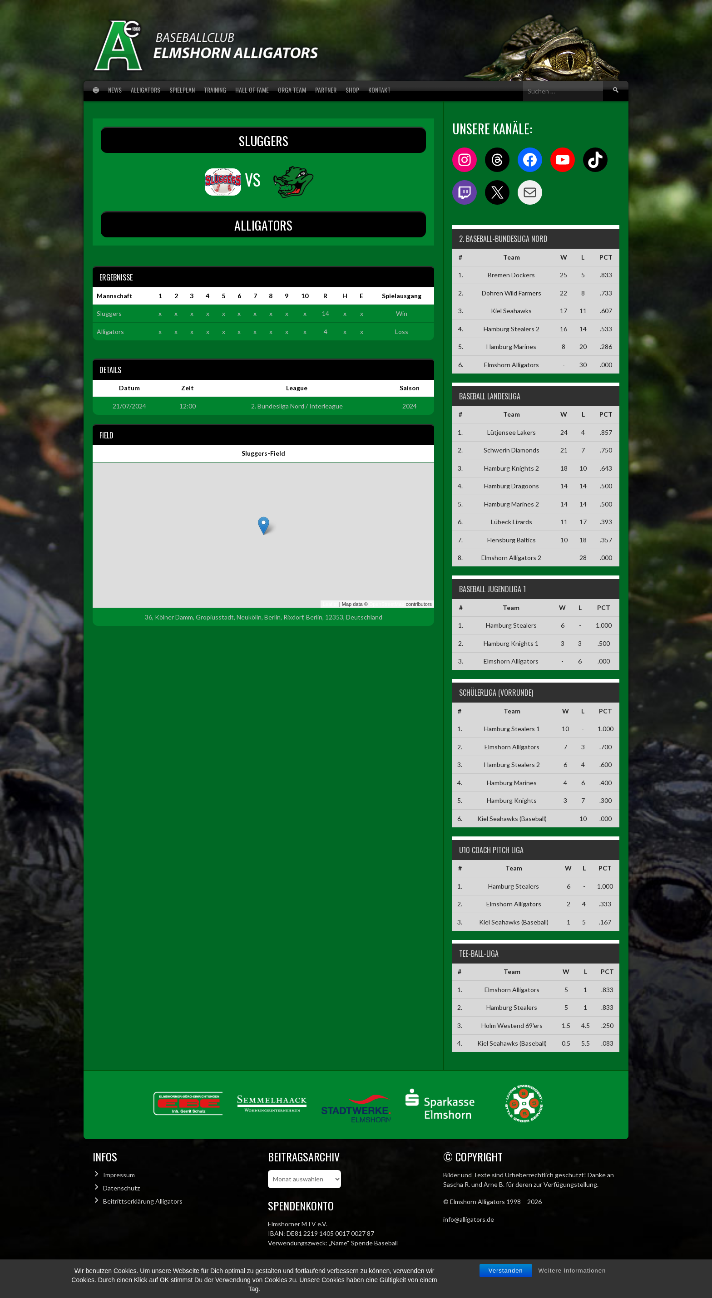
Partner (325, 89)
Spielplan (182, 89)
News (115, 89)
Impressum (119, 1175)
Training (215, 89)
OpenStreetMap (387, 604)
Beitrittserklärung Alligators (143, 1201)
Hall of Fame (252, 89)
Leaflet (330, 604)
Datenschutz (121, 1188)
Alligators (145, 89)
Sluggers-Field (263, 453)
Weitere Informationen (572, 1270)
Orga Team (292, 89)
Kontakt (379, 89)
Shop (352, 89)
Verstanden (506, 1270)
